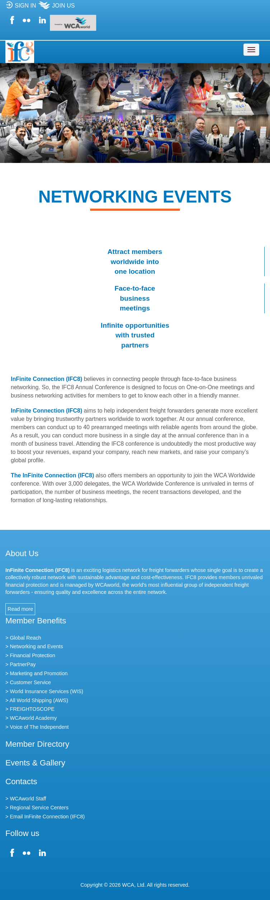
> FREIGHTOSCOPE (30, 709)
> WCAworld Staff (25, 798)
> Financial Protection (30, 655)
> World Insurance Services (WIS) (44, 691)
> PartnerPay (20, 664)
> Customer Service (28, 682)
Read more (20, 609)
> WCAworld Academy (31, 718)
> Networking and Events (34, 646)
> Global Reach (23, 638)
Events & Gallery (35, 762)
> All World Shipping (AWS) (36, 700)
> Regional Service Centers (37, 807)
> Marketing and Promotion (36, 673)
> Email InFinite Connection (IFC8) (45, 816)
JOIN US (56, 8)
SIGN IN (20, 8)
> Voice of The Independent (37, 727)
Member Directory (37, 744)
